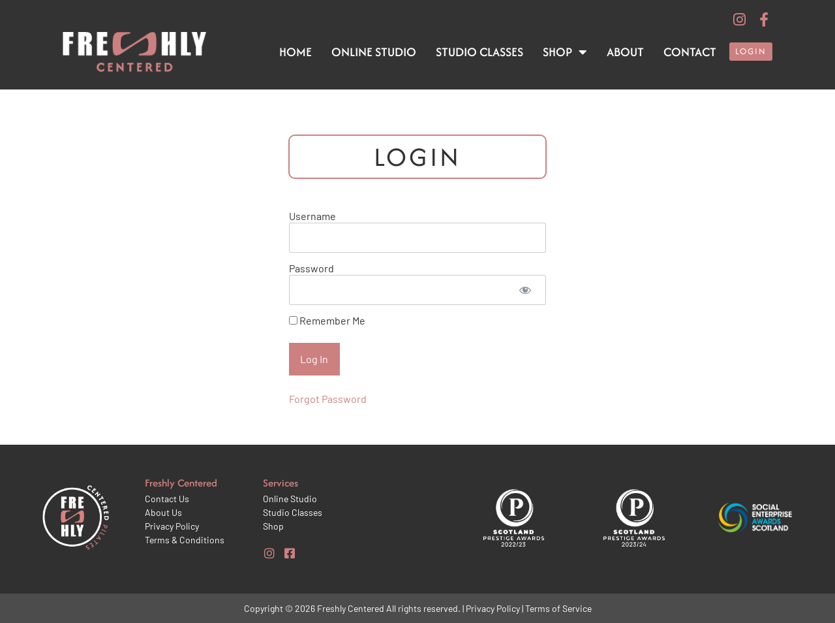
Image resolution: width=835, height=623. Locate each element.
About (625, 52)
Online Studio (373, 52)
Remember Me (327, 320)
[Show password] (525, 290)
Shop (565, 52)
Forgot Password (328, 398)
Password (311, 268)
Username (312, 216)
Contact (689, 52)
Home (295, 52)
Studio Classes (479, 52)
